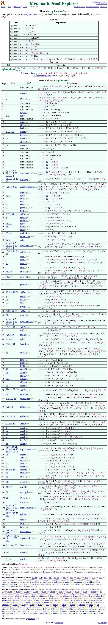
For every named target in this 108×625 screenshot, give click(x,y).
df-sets (99, 609)
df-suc (38, 600)
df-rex (85, 592)
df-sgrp (12, 613)
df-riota (19, 602)
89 (7, 470)
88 (7, 487)
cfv (99, 567)
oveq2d (23, 353)
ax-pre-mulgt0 (28, 586)
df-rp (36, 609)
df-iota (47, 600)
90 (10, 470)
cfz (92, 569)
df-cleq (35, 592)
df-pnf (28, 607)
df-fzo (53, 609)
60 (17, 327)
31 (7, 251)
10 (7, 178)
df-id (90, 596)
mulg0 (23, 335)
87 (10, 452)
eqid (22, 330)
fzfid (22, 360)
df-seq (62, 609)
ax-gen (56, 578)
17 (17, 178)
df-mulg (56, 613)
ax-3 (50, 578)
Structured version (79, 7)
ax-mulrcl (66, 582)
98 (7, 492)
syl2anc (23, 214)
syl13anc (24, 180)
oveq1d (23, 99)
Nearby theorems (101, 4)
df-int (33, 596)
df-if (89, 594)
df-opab (66, 596)
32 (7, 208)
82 (7, 449)
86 (7, 443)
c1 (38, 569)
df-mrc (82, 611)
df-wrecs (5, 605)
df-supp (89, 602)
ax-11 (12, 580)
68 (7, 389)
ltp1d (22, 299)
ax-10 (4, 580)
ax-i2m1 (24, 584)
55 (7, 302)
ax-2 (45, 578)
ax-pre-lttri (89, 584)
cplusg (17, 572)
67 (11, 398)
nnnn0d (23, 369)
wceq (37, 567)
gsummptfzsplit (27, 187)
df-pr (9, 596)
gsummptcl (25, 398)
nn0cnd (23, 217)
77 (15, 398)
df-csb (34, 594)
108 (15, 545)
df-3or (53, 589)
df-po (4, 598)
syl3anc (23, 292)
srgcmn (23, 112)
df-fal (79, 589)
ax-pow (63, 580)
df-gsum (63, 611)
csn (63, 567)
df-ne (60, 592)
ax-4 (64, 578)
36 (7, 223)
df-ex (86, 589)
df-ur (94, 613)
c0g (37, 572)
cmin (66, 569)
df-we (35, 598)
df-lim (30, 600)
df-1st (71, 602)
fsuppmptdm (25, 531)
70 (7, 372)
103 (15, 538)
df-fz (44, 609)
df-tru (71, 589)
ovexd (23, 199)
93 (14, 470)
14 (7, 138)
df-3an (62, 589)
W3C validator (102, 623)
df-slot (4, 611)
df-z (20, 609)
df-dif (42, 594)
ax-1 (40, 578)
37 (10, 223)
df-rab (10, 594)
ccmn (81, 572)
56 (13, 311)
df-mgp (85, 613)
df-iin (50, 596)
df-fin (91, 605)
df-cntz (65, 613)
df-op (17, 596)
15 (14, 178)
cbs (7, 572)
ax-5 (71, 578)
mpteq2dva (25, 492)
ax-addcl (33, 582)
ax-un (80, 580)
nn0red (23, 296)
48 (7, 272)
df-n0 (12, 609)
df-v (18, 594)
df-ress (33, 611)
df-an (39, 589)
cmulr (27, 572)
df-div (91, 607)
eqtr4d (23, 487)
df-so (12, 598)
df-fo (85, 600)
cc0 (30, 569)
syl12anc (24, 327)
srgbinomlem (31, 14)
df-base (23, 611)
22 (16, 173)
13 (10, 178)
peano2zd (24, 208)
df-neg (81, 607)
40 (10, 233)
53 (7, 344)
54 (7, 299)
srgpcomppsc (26, 449)
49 (10, 272)
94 (7, 473)
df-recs (14, 605)
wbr (81, 567)
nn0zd (23, 205)
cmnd (59, 572)
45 (14, 292)
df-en (64, 605)
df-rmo (93, 592)
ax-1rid (45, 584)
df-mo (9, 592)
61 (7, 339)
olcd (22, 302)
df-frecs (98, 602)
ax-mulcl (55, 582)
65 (7, 353)
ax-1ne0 (35, 584)
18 (9, 171)
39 (7, 233)
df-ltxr (55, 607)
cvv (55, 567)
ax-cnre (78, 584)
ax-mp (34, 578)
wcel (47, 567)
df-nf (94, 589)
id (21, 202)
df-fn (64, 600)
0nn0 (22, 229)
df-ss (65, 594)
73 (14, 389)
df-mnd (22, 613)
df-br (57, 596)
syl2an (23, 131)
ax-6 (79, 578)
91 (7, 464)
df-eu (18, 592)
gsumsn (23, 284)
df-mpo (46, 602)
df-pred (4, 600)
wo (29, 567)
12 (13, 131)
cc (23, 569)
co (16, 569)
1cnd (22, 458)
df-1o (32, 605)
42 (9, 240)
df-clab (26, 592)
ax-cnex (88, 580)
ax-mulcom (78, 582)
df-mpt (75, 596)
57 (16, 311)
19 (13, 171)
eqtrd (22, 559)
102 (7, 515)
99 (7, 498)
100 (11, 545)
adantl (23, 93)
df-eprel (99, 596)
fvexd (22, 527)
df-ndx (14, 611)
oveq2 (23, 256)
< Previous (96, 2)
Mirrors (3, 7)
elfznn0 (23, 142)
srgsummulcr (26, 538)
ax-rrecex (67, 584)
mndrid (23, 407)
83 (10, 449)
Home (9, 7)
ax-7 (86, 578)
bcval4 (23, 307)
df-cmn (75, 613)
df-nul (82, 594)
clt (57, 569)
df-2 (3, 609)
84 (14, 449)
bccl (22, 128)
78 (10, 416)
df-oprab (37, 602)
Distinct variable (28, 73)
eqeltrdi (23, 233)
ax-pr (72, 580)
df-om (63, 602)
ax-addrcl (43, 582)
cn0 (76, 569)
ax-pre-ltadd (14, 586)
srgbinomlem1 (26, 321)
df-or (46, 589)
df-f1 (78, 600)
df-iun (41, 596)
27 (7, 423)
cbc (100, 569)
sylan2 (23, 379)
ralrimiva (24, 394)
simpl (22, 122)
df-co (67, 598)
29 (7, 292)
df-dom (72, 605)
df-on (22, 600)
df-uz (28, 609)
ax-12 (20, 580)
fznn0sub (24, 135)
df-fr (19, 598)
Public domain (59, 623)
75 (17, 389)
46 (7, 277)
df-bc (80, 609)
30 (10, 292)
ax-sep (45, 580)
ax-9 (100, 578)
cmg (68, 572)
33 (9, 214)
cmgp (95, 572)
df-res (91, 598)
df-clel (44, 592)
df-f (71, 600)
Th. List (25, 7)
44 (7, 253)
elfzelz (23, 125)
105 (15, 530)
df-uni (25, 596)
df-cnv (59, 598)
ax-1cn (13, 582)
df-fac (71, 609)
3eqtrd (23, 344)
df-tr (83, 596)
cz (84, 569)
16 (7, 145)
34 (13, 214)
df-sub (72, 607)
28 (9, 196)
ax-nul (54, 580)
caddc (48, 569)
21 (10, 173)
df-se (27, 598)
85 (7, 452)
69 (7, 369)
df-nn (100, 607)
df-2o (40, 605)
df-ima (99, 598)
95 (7, 477)
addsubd (23, 470)
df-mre (72, 611)
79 (14, 416)
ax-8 (93, 578)
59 (10, 344)
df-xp (43, 598)
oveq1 (23, 267)
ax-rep (37, 580)
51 (9, 284)
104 (7, 530)
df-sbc (26, 594)
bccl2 (22, 366)
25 (7, 181)
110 (9, 559)
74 (7, 385)
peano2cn (24, 220)
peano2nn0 (25, 236)
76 (7, 394)
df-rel (51, 598)
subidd (23, 226)
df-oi (11, 607)
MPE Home (17, 7)
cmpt (91, 567)
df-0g (53, 611)
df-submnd (44, 613)
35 (10, 251)
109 (7, 552)
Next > (104, 2)
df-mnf (37, 607)
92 (7, 467)
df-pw (97, 594)
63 (10, 339)
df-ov (28, 602)
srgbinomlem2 (26, 173)
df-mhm (33, 613)
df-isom (10, 602)
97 (10, 487)
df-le (64, 607)
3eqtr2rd (24, 545)
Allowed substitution (42, 76)
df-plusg (43, 611)
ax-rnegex (55, 584)
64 (14, 344)
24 (10, 175)
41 (14, 251)
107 (7, 540)
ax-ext (28, 580)
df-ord (14, 600)
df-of (55, 602)
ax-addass (90, 582)
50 (10, 277)
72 (7, 379)
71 (10, 389)
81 (7, 545)
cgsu (47, 572)
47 (7, 263)
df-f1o (93, 600)
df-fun (56, 600)
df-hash (89, 609)
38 (7, 226)
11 (9, 131)
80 (14, 423)
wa (22, 567)
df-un (50, 594)
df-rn (83, 598)
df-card (20, 607)
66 (10, 423)
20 (7, 173)
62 (9, 335)
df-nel (69, 592)
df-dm (75, 598)
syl (21, 115)
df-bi (32, 589)
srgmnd (23, 193)
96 (7, 482)
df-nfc (52, 592)
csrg (8, 574)
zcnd (22, 464)
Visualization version (92, 7)
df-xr (47, 607)
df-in (58, 594)
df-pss (73, 594)
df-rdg (23, 605)
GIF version (103, 7)
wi (16, 567)
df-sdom (82, 605)
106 (7, 533)
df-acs (91, 611)
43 (17, 251)
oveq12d (24, 272)
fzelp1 (23, 375)
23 (7, 175)
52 (17, 292)
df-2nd (80, 602)
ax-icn (23, 582)
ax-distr (14, 584)
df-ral (77, 592)
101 (7, 538)
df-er (47, 605)
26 (16, 187)
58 (7, 315)
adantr (23, 428)
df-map (55, 605)
